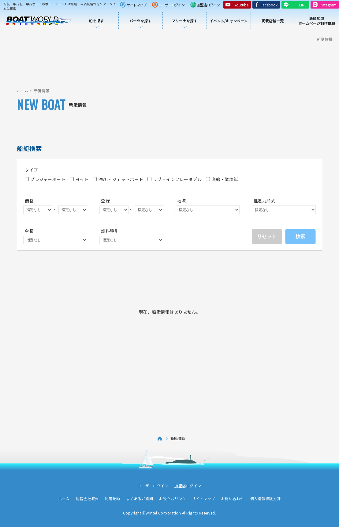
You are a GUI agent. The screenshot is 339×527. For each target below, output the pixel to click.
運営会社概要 (87, 498)
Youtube (241, 4)
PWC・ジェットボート (118, 179)
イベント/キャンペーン (229, 20)
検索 (300, 236)
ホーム (22, 90)
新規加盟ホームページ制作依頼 (316, 21)
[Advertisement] (169, 64)
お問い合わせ (232, 498)
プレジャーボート (45, 179)
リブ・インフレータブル (174, 179)
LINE (303, 4)
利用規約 (112, 498)
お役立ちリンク (172, 498)
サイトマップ (136, 4)
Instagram (328, 4)
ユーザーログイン (171, 4)
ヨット (79, 179)
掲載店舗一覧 (273, 20)
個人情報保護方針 (265, 498)
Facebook (269, 4)
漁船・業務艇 (222, 179)
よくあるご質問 (139, 498)
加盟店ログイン (208, 4)
